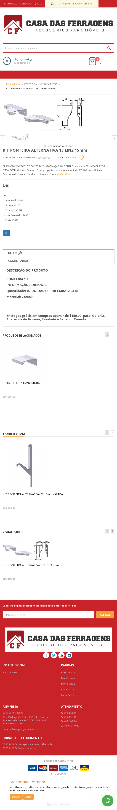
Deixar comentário (66, 157)
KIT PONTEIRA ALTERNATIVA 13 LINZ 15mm (31, 565)
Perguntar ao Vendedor (58, 145)
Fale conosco (10, 672)
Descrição (15, 253)
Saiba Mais (64, 174)
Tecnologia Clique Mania (60, 804)
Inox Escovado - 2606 (15, 215)
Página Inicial (13, 84)
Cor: (5, 195)
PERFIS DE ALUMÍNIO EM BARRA (40, 84)
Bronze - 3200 (11, 205)
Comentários (18, 261)
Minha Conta (68, 683)
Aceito (28, 797)
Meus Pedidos (69, 695)
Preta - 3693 (10, 220)
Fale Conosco (68, 678)
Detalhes (16, 797)
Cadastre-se (68, 689)
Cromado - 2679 (12, 210)
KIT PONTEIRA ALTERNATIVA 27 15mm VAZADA (33, 494)
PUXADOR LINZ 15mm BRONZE (22, 383)
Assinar (105, 614)
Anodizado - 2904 (13, 200)
